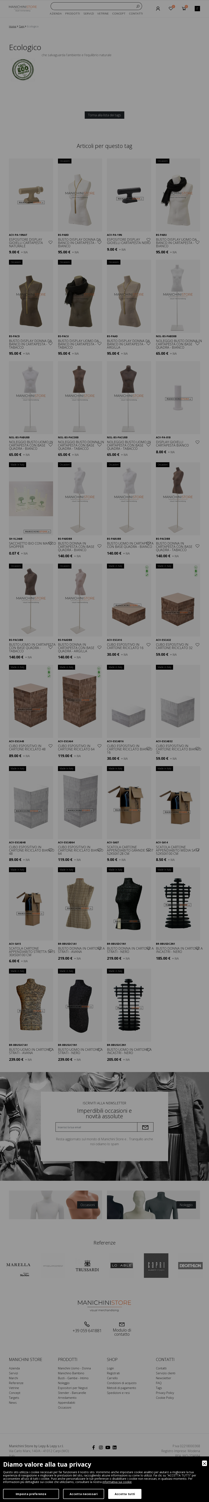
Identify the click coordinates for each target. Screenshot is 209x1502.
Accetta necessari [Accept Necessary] (84, 1494)
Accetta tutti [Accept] (125, 1494)
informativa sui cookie (117, 1482)
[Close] (204, 1463)
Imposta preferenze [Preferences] (31, 1494)
